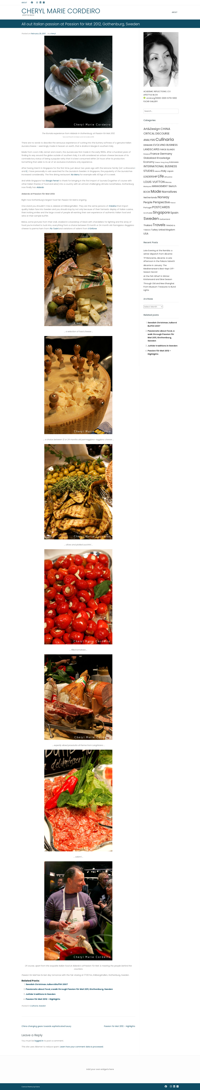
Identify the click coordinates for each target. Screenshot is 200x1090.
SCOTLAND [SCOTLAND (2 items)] (147, 213)
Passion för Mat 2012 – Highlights (43, 999)
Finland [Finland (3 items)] (146, 154)
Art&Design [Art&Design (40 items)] (151, 129)
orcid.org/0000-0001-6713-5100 (160, 98)
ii (26, 171)
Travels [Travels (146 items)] (159, 224)
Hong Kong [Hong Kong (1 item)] (165, 162)
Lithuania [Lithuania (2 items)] (168, 177)
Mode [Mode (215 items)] (156, 191)
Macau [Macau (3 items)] (168, 182)
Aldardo (40, 187)
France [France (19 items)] (154, 154)
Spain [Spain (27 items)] (174, 213)
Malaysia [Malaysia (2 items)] (147, 186)
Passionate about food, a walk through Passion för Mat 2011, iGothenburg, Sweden (69, 989)
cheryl (53, 33)
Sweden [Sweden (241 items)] (151, 218)
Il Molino (112, 206)
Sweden (42, 1006)
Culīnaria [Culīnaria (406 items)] (165, 139)
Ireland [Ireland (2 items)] (158, 171)
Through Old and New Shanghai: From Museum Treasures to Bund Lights (159, 286)
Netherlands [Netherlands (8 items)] (150, 197)
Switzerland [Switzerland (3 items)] (164, 219)
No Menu (75, 174)
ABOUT (24, 2)
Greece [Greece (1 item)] (157, 162)
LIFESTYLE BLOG (150, 94)
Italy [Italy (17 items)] (163, 171)
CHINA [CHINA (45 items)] (165, 129)
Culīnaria (34, 1006)
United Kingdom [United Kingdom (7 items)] (166, 229)
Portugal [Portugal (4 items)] (147, 207)
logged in (39, 1040)
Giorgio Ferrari (52, 180)
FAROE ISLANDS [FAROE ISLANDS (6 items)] (167, 149)
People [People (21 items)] (147, 202)
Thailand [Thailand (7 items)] (147, 225)
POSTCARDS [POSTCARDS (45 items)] (161, 207)
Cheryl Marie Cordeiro (61, 11)
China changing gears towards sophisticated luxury (46, 1026)
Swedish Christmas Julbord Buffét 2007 (47, 984)
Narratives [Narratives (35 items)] (169, 192)
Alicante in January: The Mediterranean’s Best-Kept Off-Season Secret (158, 268)
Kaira (38, 1087)
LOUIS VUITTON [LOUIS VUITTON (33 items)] (154, 182)
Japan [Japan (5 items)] (170, 171)
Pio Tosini (54, 228)
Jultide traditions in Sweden (41, 994)
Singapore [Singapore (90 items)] (161, 212)
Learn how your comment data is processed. (81, 1046)
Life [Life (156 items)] (161, 176)
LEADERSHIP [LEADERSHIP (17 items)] (150, 176)
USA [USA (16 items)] (145, 233)
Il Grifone (92, 228)
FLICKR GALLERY (150, 101)
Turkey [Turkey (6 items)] (154, 229)
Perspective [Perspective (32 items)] (161, 202)
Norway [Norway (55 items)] (163, 197)
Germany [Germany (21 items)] (166, 154)
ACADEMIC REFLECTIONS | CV (157, 91)
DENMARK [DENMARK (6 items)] (148, 145)
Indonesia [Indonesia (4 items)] (173, 162)
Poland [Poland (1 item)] (172, 203)
